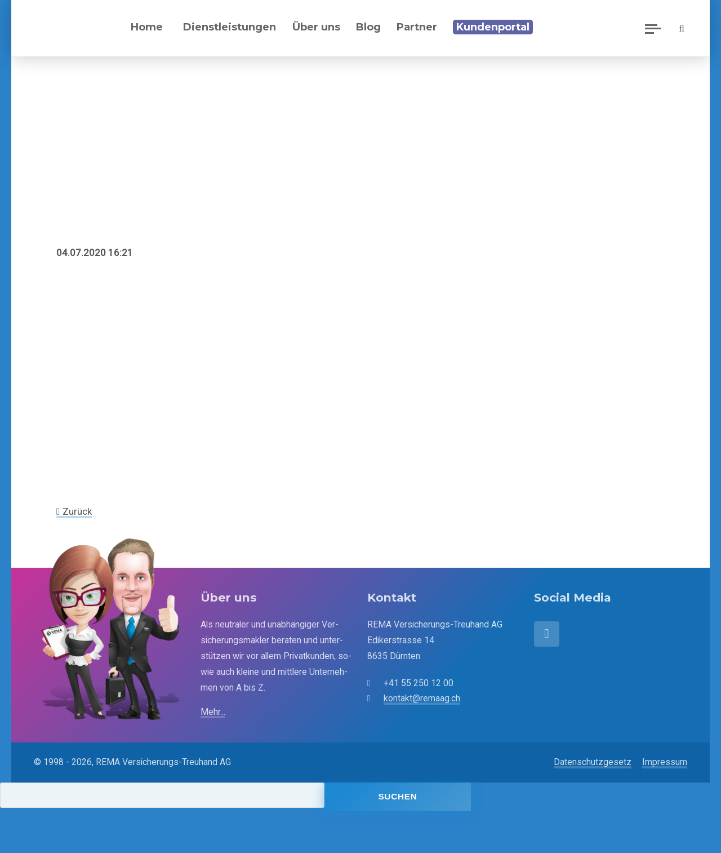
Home (147, 26)
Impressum (664, 762)
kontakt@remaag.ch (422, 698)
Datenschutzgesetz (592, 762)
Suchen (397, 796)
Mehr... (213, 711)
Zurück (77, 511)
